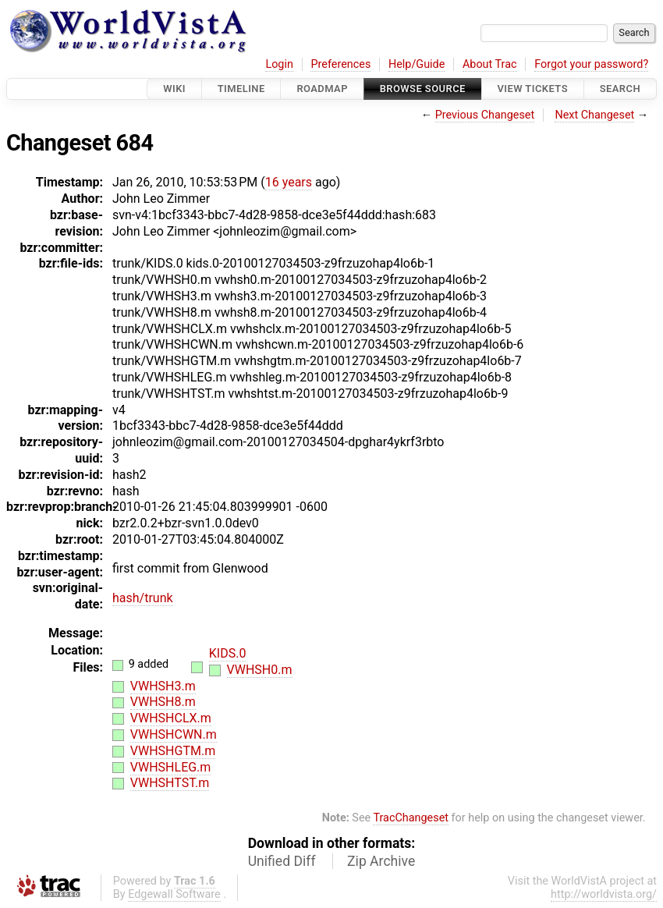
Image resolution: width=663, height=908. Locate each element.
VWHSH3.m (163, 686)
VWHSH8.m (163, 701)
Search (620, 88)
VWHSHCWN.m (173, 734)
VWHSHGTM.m (172, 750)
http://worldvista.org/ (604, 894)
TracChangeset (410, 818)
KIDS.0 (227, 653)
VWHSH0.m (259, 669)
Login (279, 64)
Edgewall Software (174, 894)
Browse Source (423, 88)
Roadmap (322, 88)
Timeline (241, 88)
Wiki (174, 88)
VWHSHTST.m (170, 782)
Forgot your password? (591, 64)
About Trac (490, 64)
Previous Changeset (485, 115)
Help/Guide (416, 64)
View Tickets (533, 88)
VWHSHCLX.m (170, 718)
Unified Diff (282, 861)
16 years (288, 182)
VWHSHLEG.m (170, 767)
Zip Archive (381, 861)
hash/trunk (142, 598)
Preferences (340, 64)
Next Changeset (594, 115)
